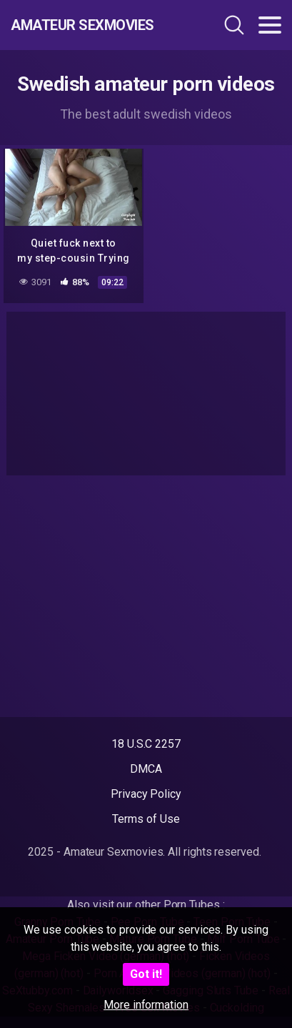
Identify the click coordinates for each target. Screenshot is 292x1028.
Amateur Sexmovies (82, 25)
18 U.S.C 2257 (146, 744)
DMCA (146, 769)
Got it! (146, 974)
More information (146, 1005)
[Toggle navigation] (269, 25)
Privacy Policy (146, 794)
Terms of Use (145, 819)
